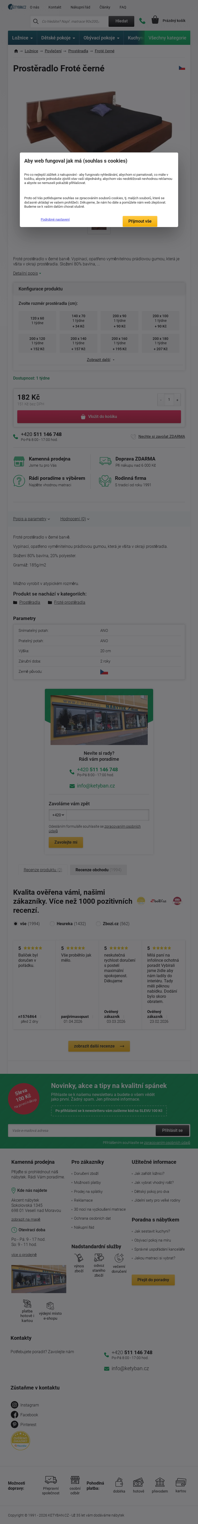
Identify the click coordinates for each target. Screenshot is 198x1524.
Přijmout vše (140, 221)
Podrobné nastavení (55, 219)
